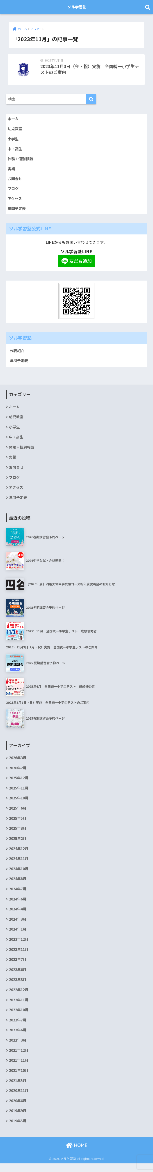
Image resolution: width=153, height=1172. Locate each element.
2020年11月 (18, 1099)
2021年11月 (18, 1068)
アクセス (15, 200)
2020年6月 (17, 1109)
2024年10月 (18, 874)
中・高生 (15, 150)
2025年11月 (18, 792)
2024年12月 (18, 854)
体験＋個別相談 (21, 160)
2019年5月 (17, 1129)
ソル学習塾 (77, 7)
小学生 (13, 140)
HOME (76, 1154)
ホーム (13, 120)
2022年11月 (18, 1007)
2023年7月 (17, 966)
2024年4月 (17, 915)
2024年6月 (17, 905)
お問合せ (15, 180)
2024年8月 (17, 884)
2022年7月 (17, 1027)
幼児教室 (15, 130)
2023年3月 (17, 986)
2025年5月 (17, 823)
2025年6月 (17, 813)
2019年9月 (17, 1119)
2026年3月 (17, 762)
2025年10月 (18, 803)
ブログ (13, 191)
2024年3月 (17, 925)
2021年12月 (18, 1058)
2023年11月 (18, 956)
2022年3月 (17, 1048)
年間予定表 (17, 211)
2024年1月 (17, 935)
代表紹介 (17, 353)
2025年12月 (18, 782)
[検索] (91, 100)
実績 (11, 170)
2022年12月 (18, 997)
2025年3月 (17, 833)
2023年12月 (18, 945)
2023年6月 (17, 976)
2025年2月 (17, 843)
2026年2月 (17, 772)
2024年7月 (17, 895)
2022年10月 (18, 1017)
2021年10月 (18, 1078)
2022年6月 (17, 1037)
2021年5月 (17, 1089)
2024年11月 (18, 864)
